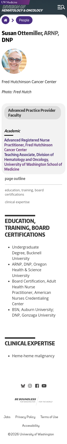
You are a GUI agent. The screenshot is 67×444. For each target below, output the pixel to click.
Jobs (7, 417)
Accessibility (30, 426)
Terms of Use (49, 417)
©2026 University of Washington (31, 434)
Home (4, 22)
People (24, 20)
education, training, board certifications (24, 192)
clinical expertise (17, 202)
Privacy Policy (25, 417)
